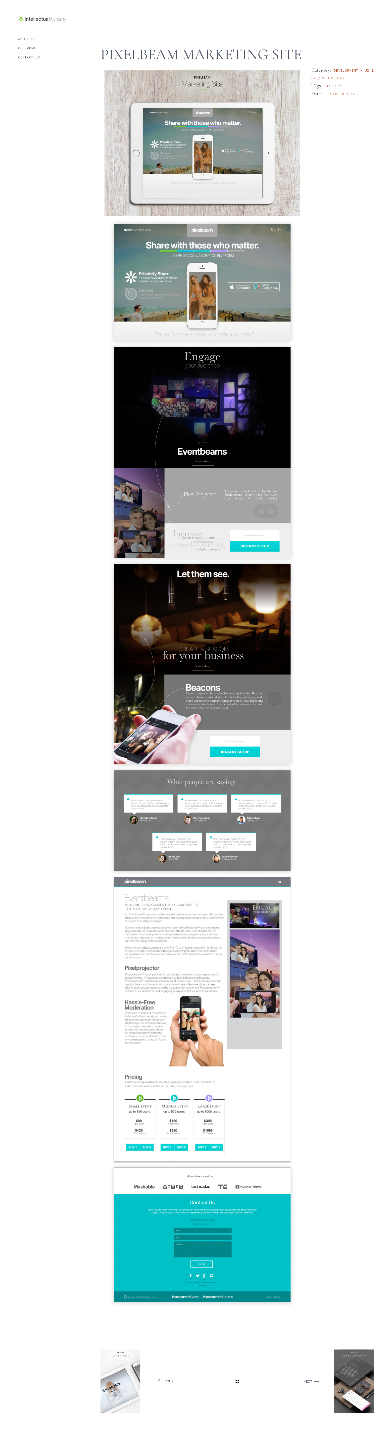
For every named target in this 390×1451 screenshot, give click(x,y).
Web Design (333, 78)
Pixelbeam (333, 86)
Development (347, 70)
